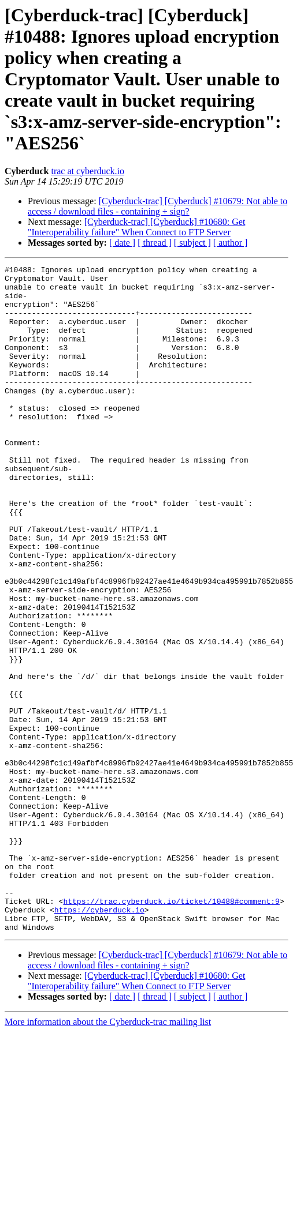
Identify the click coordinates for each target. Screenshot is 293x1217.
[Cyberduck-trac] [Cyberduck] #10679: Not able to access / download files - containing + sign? (157, 206)
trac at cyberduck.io (87, 171)
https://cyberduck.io (99, 1039)
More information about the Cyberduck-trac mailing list (108, 1155)
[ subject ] (192, 242)
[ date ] (122, 242)
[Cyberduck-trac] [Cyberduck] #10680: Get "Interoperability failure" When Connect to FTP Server (136, 227)
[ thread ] (155, 242)
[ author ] (230, 242)
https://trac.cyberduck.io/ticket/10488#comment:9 (171, 1029)
